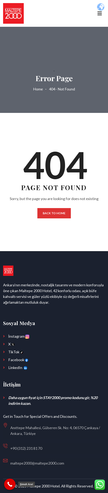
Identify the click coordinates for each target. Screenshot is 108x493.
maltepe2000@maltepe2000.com (37, 463)
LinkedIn (18, 368)
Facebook (18, 359)
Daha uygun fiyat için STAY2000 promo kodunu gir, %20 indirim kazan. (52, 400)
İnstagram (18, 336)
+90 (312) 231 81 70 (26, 448)
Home (38, 89)
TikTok (15, 352)
